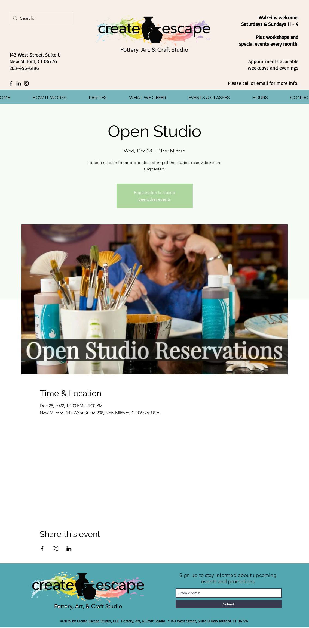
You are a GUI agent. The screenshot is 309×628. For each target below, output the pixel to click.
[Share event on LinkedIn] (69, 548)
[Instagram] (26, 83)
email (262, 83)
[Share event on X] (55, 548)
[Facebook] (11, 83)
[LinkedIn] (19, 83)
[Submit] (229, 604)
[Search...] (40, 18)
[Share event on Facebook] (42, 548)
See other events (154, 199)
